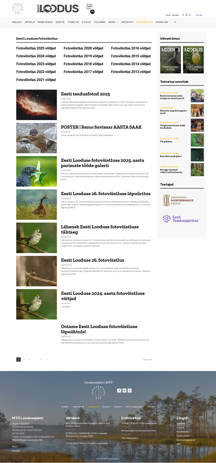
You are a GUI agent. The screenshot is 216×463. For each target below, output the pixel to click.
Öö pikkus (166, 141)
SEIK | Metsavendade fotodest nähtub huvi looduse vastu (88, 424)
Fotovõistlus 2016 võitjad (130, 48)
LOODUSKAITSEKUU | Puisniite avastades (87, 443)
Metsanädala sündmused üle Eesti (138, 430)
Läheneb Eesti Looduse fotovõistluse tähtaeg (103, 229)
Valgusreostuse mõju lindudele (172, 126)
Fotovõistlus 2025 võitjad (36, 48)
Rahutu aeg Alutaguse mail (173, 112)
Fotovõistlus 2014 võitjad (130, 64)
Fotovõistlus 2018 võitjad (83, 64)
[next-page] (46, 359)
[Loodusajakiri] (24, 8)
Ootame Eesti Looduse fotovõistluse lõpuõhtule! (102, 329)
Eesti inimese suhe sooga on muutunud (172, 97)
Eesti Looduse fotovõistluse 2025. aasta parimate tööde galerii (105, 162)
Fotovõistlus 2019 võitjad (83, 56)
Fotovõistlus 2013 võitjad (130, 72)
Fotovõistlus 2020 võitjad (83, 48)
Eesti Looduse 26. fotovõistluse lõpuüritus (96, 196)
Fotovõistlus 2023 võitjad (36, 64)
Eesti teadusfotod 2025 (87, 93)
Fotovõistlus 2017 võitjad (83, 72)
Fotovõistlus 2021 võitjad (36, 80)
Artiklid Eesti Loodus (169, 93)
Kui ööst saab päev (171, 156)
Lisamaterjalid (166, 108)
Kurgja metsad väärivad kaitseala (171, 171)
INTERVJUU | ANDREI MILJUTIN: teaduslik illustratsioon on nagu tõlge (86, 435)
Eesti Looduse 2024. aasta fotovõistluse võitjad (106, 295)
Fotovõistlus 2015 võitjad (130, 56)
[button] (175, 22)
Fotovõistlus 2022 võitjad (36, 72)
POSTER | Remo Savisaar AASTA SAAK (105, 127)
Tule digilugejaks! (129, 438)
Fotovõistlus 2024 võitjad (36, 56)
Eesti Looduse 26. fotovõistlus (95, 260)
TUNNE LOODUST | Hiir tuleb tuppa (139, 423)
